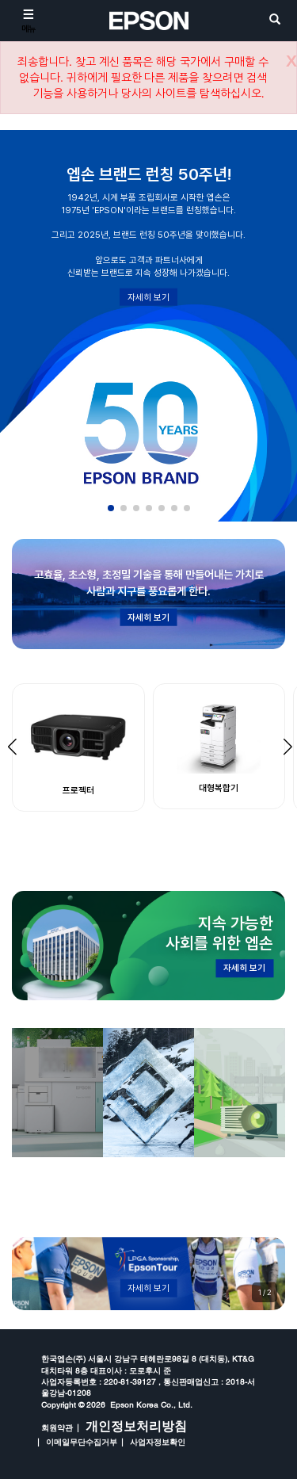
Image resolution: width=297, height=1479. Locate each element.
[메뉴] (28, 20)
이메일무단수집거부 (81, 1442)
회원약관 (57, 1427)
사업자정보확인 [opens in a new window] (157, 1442)
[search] (275, 20)
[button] (111, 508)
